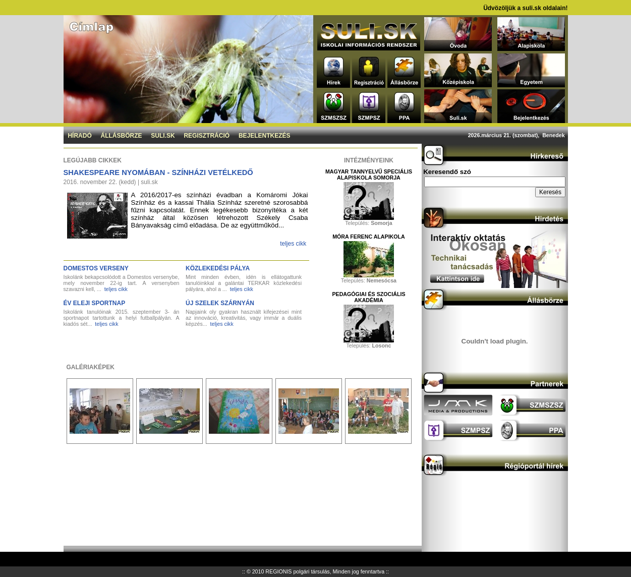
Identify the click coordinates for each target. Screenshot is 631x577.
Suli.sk (163, 135)
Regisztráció (207, 135)
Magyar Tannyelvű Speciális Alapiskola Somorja (368, 174)
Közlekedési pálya (218, 268)
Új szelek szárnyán (220, 303)
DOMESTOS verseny (96, 268)
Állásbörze (121, 135)
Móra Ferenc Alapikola (368, 237)
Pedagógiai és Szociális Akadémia (368, 297)
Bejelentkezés (265, 135)
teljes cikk (293, 243)
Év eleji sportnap (95, 303)
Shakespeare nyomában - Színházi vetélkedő (158, 172)
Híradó (79, 135)
